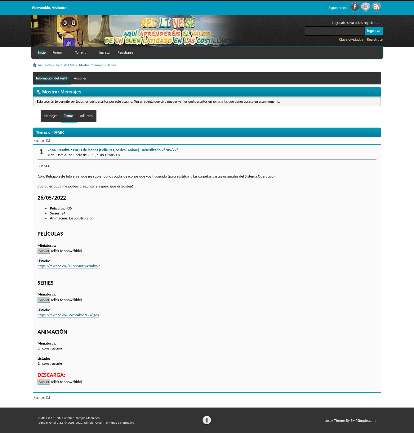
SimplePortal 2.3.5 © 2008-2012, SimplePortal (70, 422)
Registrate (375, 39)
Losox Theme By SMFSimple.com (350, 420)
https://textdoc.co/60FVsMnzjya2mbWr (69, 266)
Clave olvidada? (351, 39)
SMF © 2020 (65, 418)
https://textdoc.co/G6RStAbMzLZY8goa (68, 315)
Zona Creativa (59, 149)
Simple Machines (88, 418)
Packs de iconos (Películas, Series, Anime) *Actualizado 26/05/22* (126, 149)
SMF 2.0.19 (46, 418)
